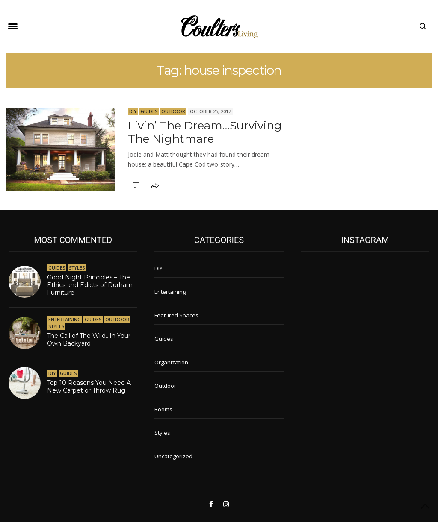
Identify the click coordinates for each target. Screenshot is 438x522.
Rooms (163, 409)
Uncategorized (173, 456)
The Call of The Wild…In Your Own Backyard (88, 339)
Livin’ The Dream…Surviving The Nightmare (205, 132)
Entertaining (64, 319)
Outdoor (173, 111)
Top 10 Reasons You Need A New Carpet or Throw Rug (89, 386)
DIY (133, 111)
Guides (149, 111)
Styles (77, 267)
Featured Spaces (176, 315)
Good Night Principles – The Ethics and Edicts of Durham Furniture (90, 284)
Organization (171, 362)
